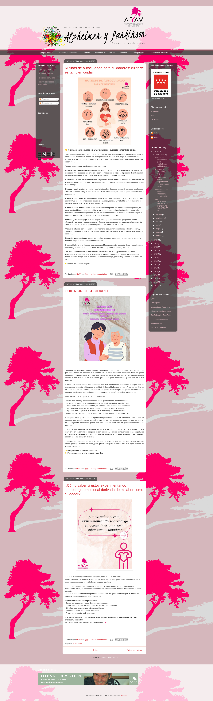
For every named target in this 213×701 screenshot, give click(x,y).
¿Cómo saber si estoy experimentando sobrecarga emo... (162, 181)
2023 (156, 243)
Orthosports (155, 303)
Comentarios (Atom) (110, 657)
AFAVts (156, 137)
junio (158, 225)
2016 (156, 268)
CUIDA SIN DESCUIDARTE (87, 291)
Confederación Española (160, 315)
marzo (158, 232)
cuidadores (77, 643)
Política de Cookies (45, 74)
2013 (156, 278)
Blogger (124, 696)
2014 (156, 275)
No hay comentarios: (99, 274)
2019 (156, 257)
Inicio (95, 650)
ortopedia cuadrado (158, 327)
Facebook (155, 119)
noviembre (160, 154)
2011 (156, 285)
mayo (158, 229)
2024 (156, 240)
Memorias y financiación (104, 53)
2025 (156, 151)
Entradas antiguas (135, 650)
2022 (156, 247)
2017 (156, 264)
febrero (159, 236)
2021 (156, 250)
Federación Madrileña (159, 319)
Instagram (155, 111)
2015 (156, 271)
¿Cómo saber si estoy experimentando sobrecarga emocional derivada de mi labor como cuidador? (104, 489)
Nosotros (123, 53)
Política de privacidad (46, 78)
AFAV (156, 133)
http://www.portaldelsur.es (161, 311)
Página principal (47, 53)
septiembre (160, 218)
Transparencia (138, 53)
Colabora (86, 53)
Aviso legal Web (44, 70)
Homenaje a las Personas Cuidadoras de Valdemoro (161, 193)
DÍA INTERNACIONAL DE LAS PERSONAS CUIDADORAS (161, 204)
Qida (153, 299)
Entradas (44, 99)
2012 (156, 282)
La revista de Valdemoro (160, 307)
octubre (159, 215)
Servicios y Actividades (68, 53)
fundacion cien (156, 323)
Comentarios (46, 103)
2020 (156, 254)
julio (158, 222)
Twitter (153, 115)
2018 (156, 261)
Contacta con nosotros (159, 53)
